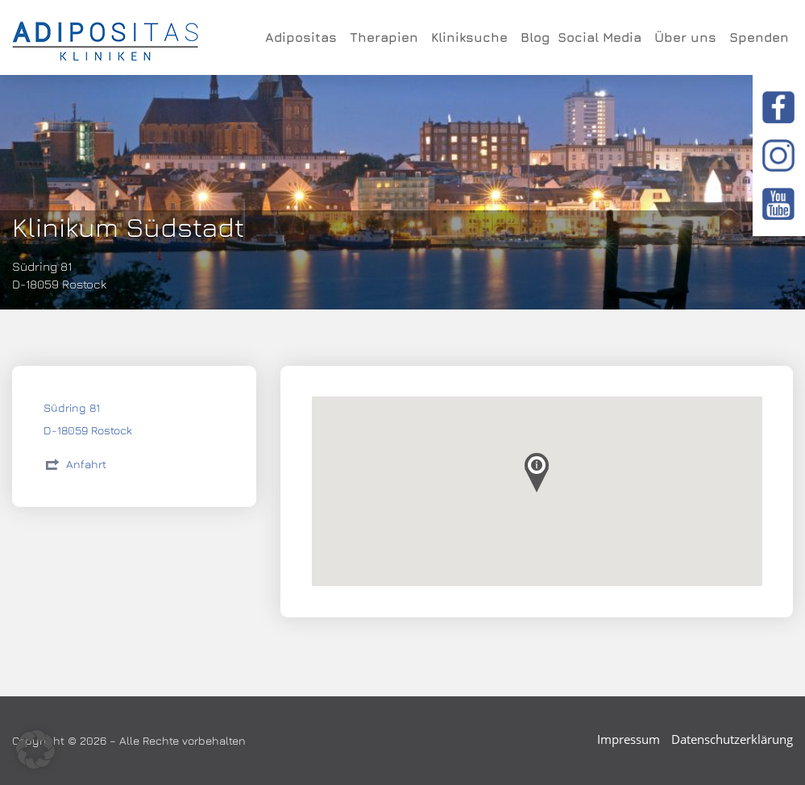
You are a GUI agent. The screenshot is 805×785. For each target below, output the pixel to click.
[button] (35, 749)
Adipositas (303, 37)
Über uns (687, 37)
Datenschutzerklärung (732, 739)
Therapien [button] (386, 37)
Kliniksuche (471, 37)
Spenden (759, 37)
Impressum (628, 739)
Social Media (602, 37)
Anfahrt (86, 464)
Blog (535, 37)
